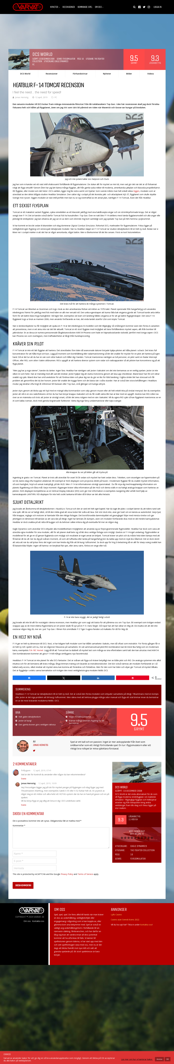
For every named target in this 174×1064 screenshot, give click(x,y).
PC (33, 64)
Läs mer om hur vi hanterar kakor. (137, 1059)
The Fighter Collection (142, 850)
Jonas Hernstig (21, 97)
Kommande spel (85, 7)
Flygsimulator (69, 58)
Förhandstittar (80, 73)
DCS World (25, 73)
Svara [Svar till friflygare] (23, 779)
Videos (150, 73)
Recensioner (68, 7)
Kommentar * (19, 825)
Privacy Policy (67, 874)
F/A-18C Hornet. (36, 650)
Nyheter (54, 7)
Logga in (157, 7)
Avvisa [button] (159, 1059)
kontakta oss (146, 924)
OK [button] (167, 1059)
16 (83, 58)
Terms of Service (85, 874)
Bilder (129, 73)
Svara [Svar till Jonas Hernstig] (23, 805)
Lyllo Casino (116, 914)
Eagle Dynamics (61, 61)
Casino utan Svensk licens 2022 (125, 919)
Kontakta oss (38, 921)
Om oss (98, 7)
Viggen (136, 191)
